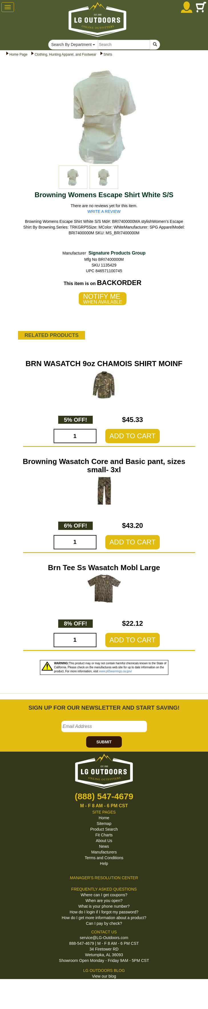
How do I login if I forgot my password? (104, 912)
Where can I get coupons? (104, 895)
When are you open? (104, 900)
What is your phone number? (104, 906)
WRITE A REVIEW (104, 211)
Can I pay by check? (104, 923)
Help (104, 863)
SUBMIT (104, 742)
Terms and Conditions (104, 857)
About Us (104, 840)
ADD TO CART (133, 436)
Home (104, 818)
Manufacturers (104, 852)
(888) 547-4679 (104, 796)
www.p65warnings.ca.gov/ (115, 671)
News (104, 846)
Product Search (104, 829)
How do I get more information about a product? (104, 917)
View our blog (104, 976)
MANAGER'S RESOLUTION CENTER (104, 877)
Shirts (108, 54)
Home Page (18, 54)
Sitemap (104, 823)
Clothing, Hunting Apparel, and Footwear (65, 54)
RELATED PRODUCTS (52, 335)
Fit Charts (104, 835)
